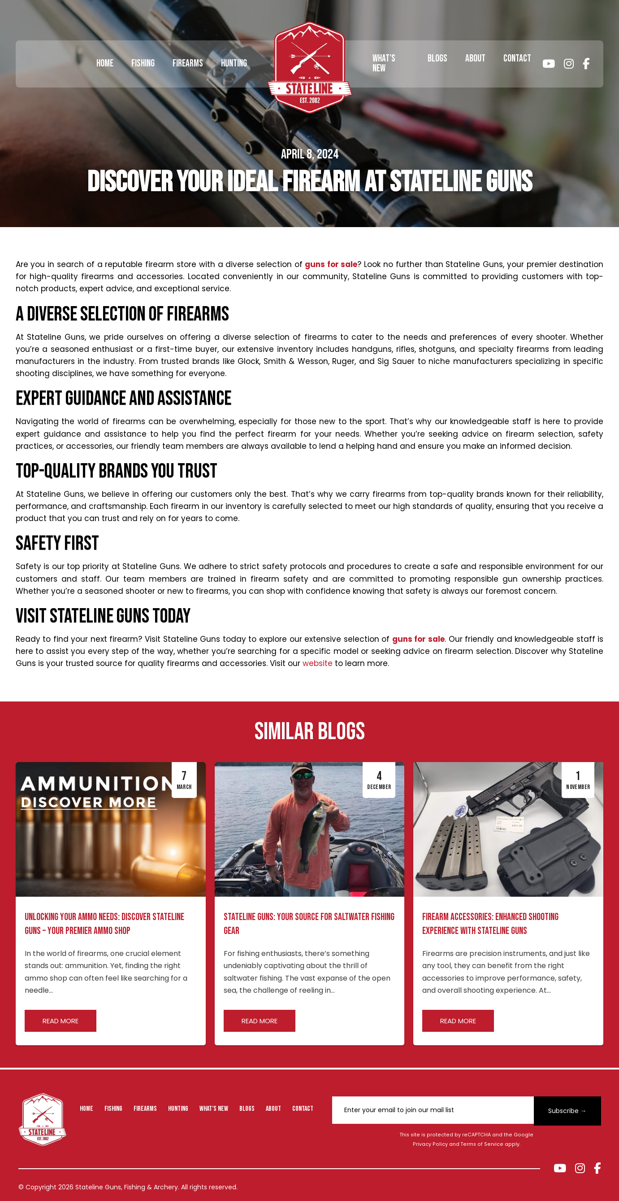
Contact (517, 59)
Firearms (188, 63)
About (475, 59)
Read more (60, 1021)
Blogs (437, 59)
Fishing (143, 63)
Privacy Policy (430, 1144)
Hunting (234, 63)
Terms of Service (482, 1144)
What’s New (383, 64)
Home (104, 63)
